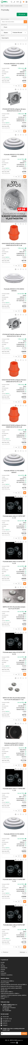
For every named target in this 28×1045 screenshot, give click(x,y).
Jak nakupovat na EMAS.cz (7, 981)
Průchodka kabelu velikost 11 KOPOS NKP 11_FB (14, 789)
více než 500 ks (21, 838)
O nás (2, 964)
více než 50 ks (22, 475)
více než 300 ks (21, 293)
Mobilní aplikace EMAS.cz (7, 991)
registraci (7, 77)
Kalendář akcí (4, 967)
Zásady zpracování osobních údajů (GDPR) (11, 988)
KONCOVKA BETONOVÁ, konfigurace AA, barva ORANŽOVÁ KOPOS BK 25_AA (14, 244)
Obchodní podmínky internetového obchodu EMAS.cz (14, 984)
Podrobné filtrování (19, 32)
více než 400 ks (21, 566)
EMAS (2, 5)
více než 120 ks (21, 520)
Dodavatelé (3, 973)
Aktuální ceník (4, 990)
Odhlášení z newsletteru (6, 975)
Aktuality (3, 966)
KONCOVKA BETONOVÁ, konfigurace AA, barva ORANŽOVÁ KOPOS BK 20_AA (14, 426)
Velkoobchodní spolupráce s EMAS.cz (10, 993)
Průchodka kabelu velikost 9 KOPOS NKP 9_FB (14, 925)
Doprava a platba (5, 982)
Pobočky (3, 969)
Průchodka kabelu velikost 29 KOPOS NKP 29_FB (14, 653)
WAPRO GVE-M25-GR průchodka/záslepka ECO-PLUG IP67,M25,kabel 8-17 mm (14, 698)
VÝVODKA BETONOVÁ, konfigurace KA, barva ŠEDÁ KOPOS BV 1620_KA (14, 335)
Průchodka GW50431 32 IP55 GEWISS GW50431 (14, 471)
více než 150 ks (21, 793)
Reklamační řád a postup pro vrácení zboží (11, 986)
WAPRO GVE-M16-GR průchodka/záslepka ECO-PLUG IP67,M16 (14, 607)
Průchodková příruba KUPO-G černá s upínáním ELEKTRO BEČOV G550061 (14, 744)
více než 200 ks (21, 657)
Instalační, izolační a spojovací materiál (13, 5)
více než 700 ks (21, 159)
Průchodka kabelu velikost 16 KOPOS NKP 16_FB (14, 562)
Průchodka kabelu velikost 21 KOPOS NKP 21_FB (14, 517)
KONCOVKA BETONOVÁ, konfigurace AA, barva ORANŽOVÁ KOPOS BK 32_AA (14, 380)
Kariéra (2, 971)
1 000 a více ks (22, 68)
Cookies (3, 998)
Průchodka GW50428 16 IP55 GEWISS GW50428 (14, 64)
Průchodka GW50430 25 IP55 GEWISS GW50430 (14, 290)
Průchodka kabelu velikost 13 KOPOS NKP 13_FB (14, 880)
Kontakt (3, 962)
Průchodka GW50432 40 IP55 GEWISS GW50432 (14, 835)
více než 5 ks (22, 747)
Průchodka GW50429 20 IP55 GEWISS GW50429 (14, 155)
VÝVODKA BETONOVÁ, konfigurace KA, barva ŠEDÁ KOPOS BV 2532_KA (14, 110)
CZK (17, 2)
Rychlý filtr (22, 14)
